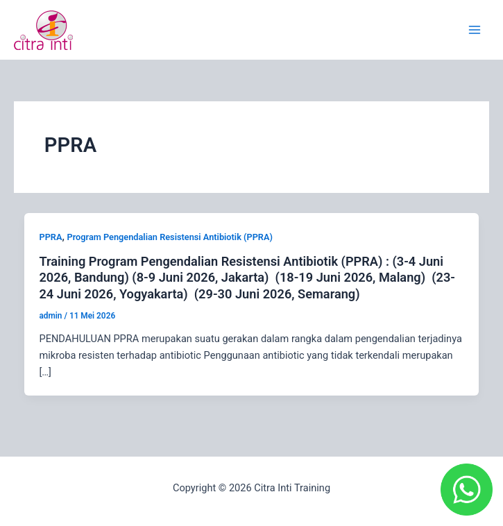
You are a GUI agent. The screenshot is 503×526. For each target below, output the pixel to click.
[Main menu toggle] (474, 29)
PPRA (50, 237)
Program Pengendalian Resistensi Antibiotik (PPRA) (170, 237)
